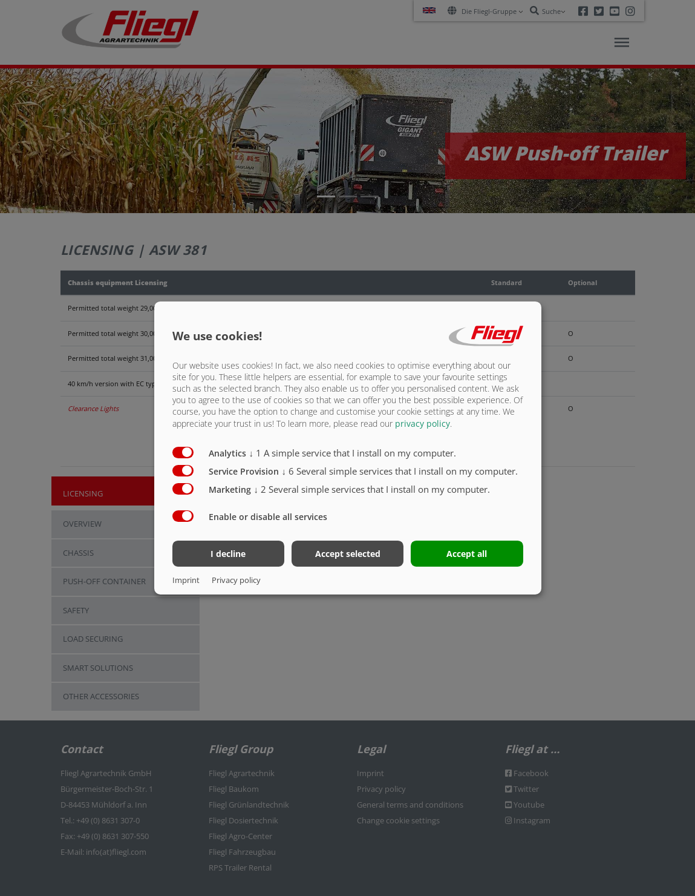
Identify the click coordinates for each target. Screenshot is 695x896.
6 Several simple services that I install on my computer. (400, 470)
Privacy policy (236, 580)
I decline (228, 553)
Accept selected (347, 553)
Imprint (186, 580)
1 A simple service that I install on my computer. (353, 452)
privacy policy (422, 423)
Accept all (466, 553)
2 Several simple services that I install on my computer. (372, 489)
